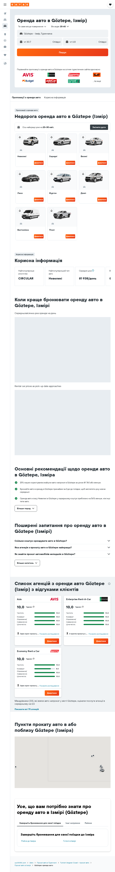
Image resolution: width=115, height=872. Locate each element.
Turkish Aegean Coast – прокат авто (74, 863)
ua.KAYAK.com (20, 863)
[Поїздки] (5, 55)
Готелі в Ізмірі (69, 841)
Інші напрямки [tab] (73, 823)
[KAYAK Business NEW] (5, 47)
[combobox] (32, 26)
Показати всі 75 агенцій (27, 709)
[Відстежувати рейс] (5, 40)
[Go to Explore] (5, 34)
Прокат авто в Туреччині (47, 863)
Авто (31, 863)
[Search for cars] (5, 26)
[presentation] (109, 583)
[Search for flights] (5, 13)
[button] (5, 4)
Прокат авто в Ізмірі (23, 865)
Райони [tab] (88, 823)
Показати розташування (49, 634)
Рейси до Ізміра (28, 841)
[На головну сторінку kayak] (20, 4)
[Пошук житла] (5, 20)
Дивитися (39, 163)
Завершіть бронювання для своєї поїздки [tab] (40, 823)
